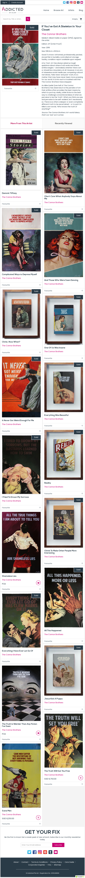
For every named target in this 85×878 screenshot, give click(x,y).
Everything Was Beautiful (56, 415)
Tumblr (78, 2)
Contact (81, 2)
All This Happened (52, 631)
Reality (47, 483)
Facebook (67, 2)
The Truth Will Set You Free (57, 771)
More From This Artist (21, 123)
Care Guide (69, 862)
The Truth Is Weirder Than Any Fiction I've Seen (19, 725)
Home (46, 10)
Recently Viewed (63, 123)
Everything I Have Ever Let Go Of (17, 651)
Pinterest (74, 2)
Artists (71, 10)
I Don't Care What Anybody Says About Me (63, 197)
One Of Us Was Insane (54, 348)
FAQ (49, 865)
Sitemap (57, 865)
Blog (81, 10)
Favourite (20, 88)
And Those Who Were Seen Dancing (61, 280)
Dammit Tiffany (9, 193)
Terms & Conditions (39, 862)
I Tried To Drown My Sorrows (15, 497)
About (16, 862)
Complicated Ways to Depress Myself (19, 274)
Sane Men (7, 811)
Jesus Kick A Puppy (53, 699)
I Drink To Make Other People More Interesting (60, 552)
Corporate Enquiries (36, 865)
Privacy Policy (56, 862)
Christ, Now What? (11, 342)
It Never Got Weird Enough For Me (18, 420)
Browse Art (59, 10)
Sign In (5, 3)
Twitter (64, 2)
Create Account (17, 3)
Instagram (71, 2)
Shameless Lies (9, 576)
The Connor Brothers (54, 34)
